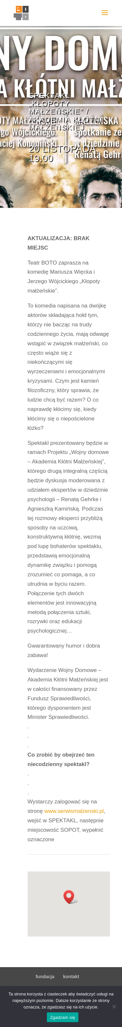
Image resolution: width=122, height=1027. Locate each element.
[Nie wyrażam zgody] (114, 1006)
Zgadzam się (62, 1017)
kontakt (71, 976)
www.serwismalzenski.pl (73, 811)
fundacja (44, 976)
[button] (70, 897)
